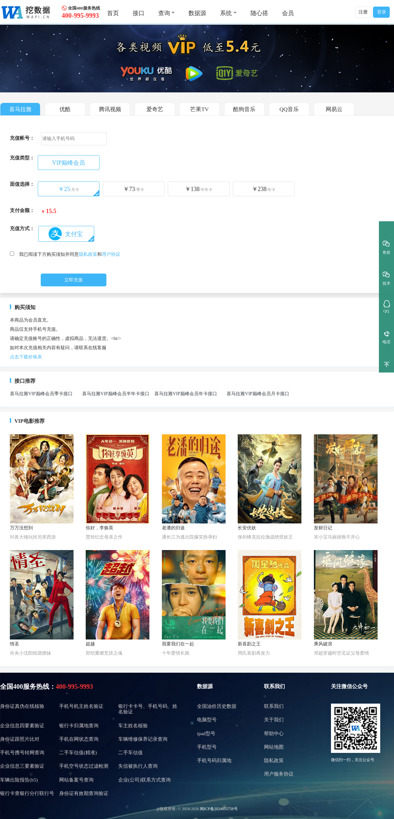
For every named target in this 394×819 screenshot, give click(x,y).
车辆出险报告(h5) (19, 780)
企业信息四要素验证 (22, 725)
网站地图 (274, 747)
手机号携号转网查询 (22, 752)
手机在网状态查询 (78, 739)
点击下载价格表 (26, 356)
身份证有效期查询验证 (83, 793)
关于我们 (274, 719)
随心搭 (259, 13)
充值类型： (22, 157)
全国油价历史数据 (216, 706)
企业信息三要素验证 (22, 766)
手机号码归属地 (214, 760)
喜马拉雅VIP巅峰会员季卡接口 (41, 393)
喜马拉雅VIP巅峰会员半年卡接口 (115, 393)
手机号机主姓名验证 (81, 706)
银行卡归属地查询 (78, 725)
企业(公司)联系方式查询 (144, 780)
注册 (363, 12)
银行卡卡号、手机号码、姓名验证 (147, 709)
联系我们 (274, 686)
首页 (113, 13)
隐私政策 (88, 254)
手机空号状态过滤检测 (83, 766)
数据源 (197, 13)
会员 (288, 13)
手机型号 (207, 747)
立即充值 (73, 279)
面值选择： (22, 184)
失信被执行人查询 (138, 766)
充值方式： (22, 228)
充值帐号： (22, 138)
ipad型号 (206, 733)
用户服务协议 (279, 774)
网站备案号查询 (76, 780)
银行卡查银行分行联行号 (27, 793)
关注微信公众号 (349, 686)
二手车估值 (130, 752)
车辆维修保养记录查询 (142, 739)
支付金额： (22, 210)
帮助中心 (274, 733)
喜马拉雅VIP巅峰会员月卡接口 (258, 393)
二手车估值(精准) (78, 752)
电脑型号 (207, 719)
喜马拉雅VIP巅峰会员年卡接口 (185, 393)
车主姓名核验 (133, 725)
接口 (138, 13)
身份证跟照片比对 (19, 739)
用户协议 (111, 254)
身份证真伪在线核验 (22, 706)
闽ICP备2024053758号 (219, 809)
